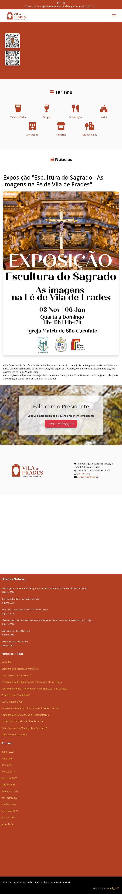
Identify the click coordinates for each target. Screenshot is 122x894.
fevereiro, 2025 (9, 778)
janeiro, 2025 (8, 784)
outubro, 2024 (9, 804)
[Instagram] (64, 2)
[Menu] (114, 15)
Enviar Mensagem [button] (60, 424)
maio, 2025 (7, 758)
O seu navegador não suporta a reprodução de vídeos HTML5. (70, 51)
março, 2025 (8, 771)
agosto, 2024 (8, 817)
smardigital (112, 888)
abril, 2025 (7, 764)
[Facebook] (58, 2)
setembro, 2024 (10, 810)
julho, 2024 (7, 824)
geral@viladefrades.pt (53, 6)
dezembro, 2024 (10, 791)
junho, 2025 (8, 751)
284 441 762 (33, 6)
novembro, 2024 (10, 797)
